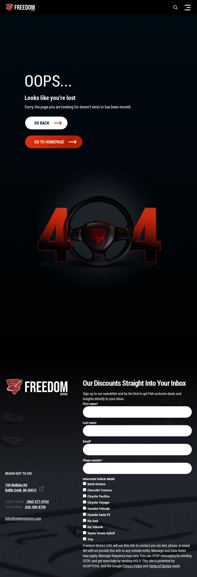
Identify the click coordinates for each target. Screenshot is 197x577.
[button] (175, 7)
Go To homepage (55, 142)
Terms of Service (160, 566)
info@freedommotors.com (23, 519)
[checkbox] (137, 513)
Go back (48, 123)
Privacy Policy (132, 566)
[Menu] (187, 7)
